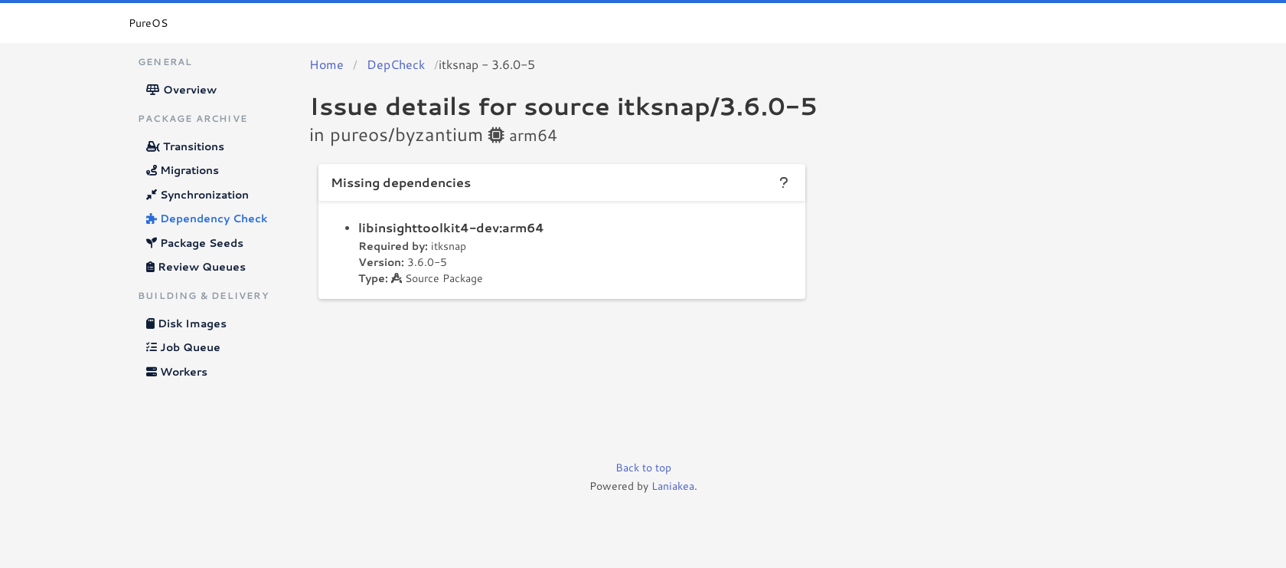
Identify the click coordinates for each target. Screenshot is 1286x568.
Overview (181, 89)
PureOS (148, 23)
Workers (176, 371)
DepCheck (396, 64)
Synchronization (197, 194)
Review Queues (196, 266)
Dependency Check (206, 218)
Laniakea (672, 486)
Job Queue (183, 347)
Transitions (185, 146)
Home (326, 64)
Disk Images (186, 323)
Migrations (182, 170)
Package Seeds (194, 243)
